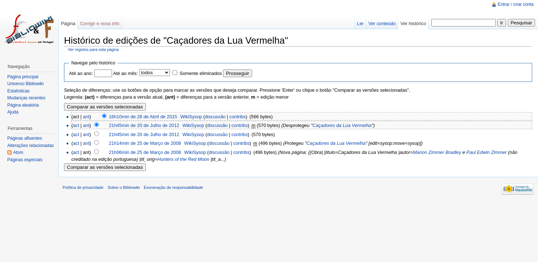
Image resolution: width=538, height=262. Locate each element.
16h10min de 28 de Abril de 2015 (143, 116)
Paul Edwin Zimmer (486, 152)
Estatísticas (18, 91)
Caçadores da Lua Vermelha (341, 125)
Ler (360, 23)
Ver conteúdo (382, 23)
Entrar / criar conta (516, 4)
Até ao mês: (125, 73)
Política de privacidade (83, 187)
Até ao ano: (81, 73)
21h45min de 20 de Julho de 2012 (144, 125)
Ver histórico (413, 23)
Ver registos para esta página (93, 49)
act (76, 125)
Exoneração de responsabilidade (173, 187)
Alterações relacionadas (30, 145)
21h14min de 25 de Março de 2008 (145, 143)
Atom (18, 152)
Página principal (22, 76)
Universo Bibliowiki (25, 83)
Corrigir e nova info (99, 23)
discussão (215, 116)
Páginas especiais (25, 159)
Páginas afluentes (24, 138)
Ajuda (13, 112)
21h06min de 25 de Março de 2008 (145, 152)
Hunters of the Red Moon (184, 159)
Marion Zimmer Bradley (437, 152)
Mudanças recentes (26, 97)
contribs (238, 116)
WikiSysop (191, 116)
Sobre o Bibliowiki (124, 187)
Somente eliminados (201, 73)
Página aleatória (23, 105)
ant (86, 116)
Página (68, 23)
